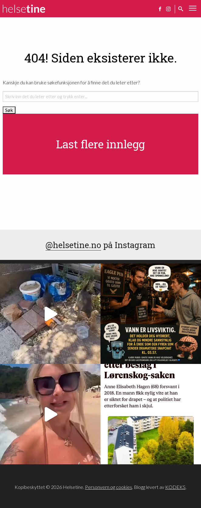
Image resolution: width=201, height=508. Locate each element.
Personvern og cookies (108, 487)
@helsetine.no (73, 244)
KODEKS (175, 487)
